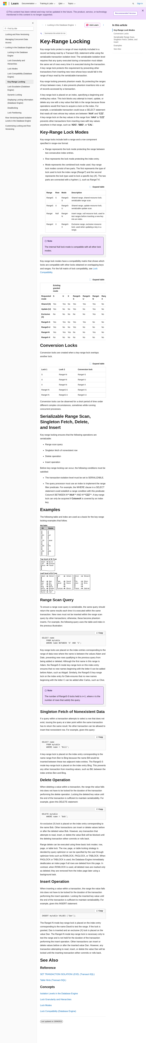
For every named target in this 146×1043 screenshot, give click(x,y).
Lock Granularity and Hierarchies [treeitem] (16, 62)
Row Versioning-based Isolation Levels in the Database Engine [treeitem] (18, 119)
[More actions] (103, 25)
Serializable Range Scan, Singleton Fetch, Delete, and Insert (125, 39)
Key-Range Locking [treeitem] (16, 82)
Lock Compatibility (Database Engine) (58, 1011)
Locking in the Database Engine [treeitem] (18, 54)
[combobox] (18, 29)
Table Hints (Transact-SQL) (53, 980)
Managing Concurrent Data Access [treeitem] (16, 41)
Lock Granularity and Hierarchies (55, 999)
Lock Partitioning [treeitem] (14, 113)
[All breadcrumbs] (42, 25)
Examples (118, 45)
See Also (117, 49)
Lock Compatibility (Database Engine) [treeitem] (20, 75)
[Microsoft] (5, 3)
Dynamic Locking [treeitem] (15, 95)
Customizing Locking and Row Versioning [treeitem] (18, 127)
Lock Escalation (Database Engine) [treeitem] (19, 88)
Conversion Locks (121, 34)
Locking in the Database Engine (60, 25)
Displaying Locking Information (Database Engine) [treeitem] (20, 101)
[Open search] (133, 3)
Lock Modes (46, 1005)
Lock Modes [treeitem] (13, 69)
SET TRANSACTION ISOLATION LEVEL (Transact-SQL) (67, 974)
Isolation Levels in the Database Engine (59, 993)
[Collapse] (33, 23)
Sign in (140, 3)
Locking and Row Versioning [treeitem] (17, 34)
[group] (73, 311)
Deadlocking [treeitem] (13, 108)
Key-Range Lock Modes (124, 30)
